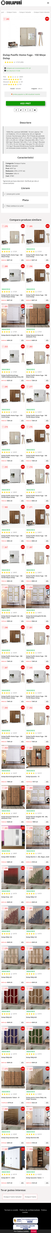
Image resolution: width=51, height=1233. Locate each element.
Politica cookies (23, 1231)
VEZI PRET (25, 103)
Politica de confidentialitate (30, 1210)
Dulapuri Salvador (25, 12)
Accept (33, 1231)
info (22, 260)
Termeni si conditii (11, 1210)
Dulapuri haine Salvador (42, 12)
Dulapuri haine (11, 12)
